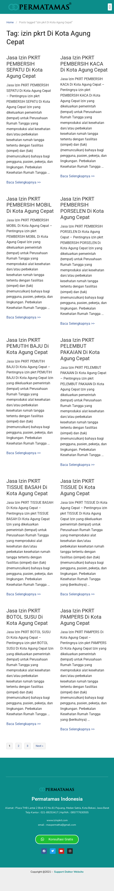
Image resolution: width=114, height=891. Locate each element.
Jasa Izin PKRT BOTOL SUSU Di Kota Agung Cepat (27, 617)
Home (10, 22)
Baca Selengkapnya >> (23, 182)
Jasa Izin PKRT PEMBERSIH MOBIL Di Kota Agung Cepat (30, 205)
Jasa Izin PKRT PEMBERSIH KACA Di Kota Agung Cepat (84, 64)
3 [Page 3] (27, 745)
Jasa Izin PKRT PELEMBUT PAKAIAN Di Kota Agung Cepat (80, 349)
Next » (39, 745)
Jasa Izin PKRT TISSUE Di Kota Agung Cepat (77, 487)
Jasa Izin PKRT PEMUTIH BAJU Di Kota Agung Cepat (27, 346)
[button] (110, 6)
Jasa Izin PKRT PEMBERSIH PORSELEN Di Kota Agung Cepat (82, 208)
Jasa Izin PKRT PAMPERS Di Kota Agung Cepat (80, 617)
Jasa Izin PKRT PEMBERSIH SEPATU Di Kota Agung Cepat (24, 67)
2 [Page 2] (18, 745)
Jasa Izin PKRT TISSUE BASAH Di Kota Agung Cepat (27, 487)
